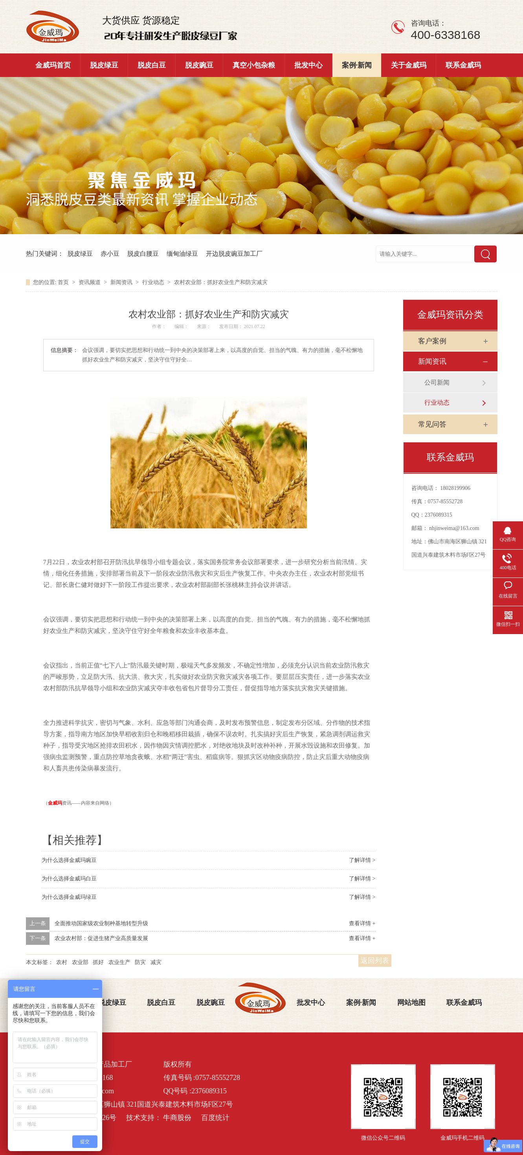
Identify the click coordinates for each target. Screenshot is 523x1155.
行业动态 (154, 282)
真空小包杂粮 (254, 65)
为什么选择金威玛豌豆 (69, 860)
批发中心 (308, 65)
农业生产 (119, 962)
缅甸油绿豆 (182, 253)
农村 (61, 962)
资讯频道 (90, 282)
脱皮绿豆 (104, 65)
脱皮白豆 (152, 65)
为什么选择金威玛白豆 (69, 879)
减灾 (155, 962)
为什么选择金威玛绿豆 (69, 897)
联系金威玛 (463, 65)
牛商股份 (177, 1118)
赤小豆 (110, 253)
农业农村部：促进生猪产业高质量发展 (101, 938)
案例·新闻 (357, 65)
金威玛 (55, 803)
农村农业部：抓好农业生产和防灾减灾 (221, 282)
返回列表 (375, 960)
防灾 (140, 962)
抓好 (98, 962)
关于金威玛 (408, 65)
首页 (64, 282)
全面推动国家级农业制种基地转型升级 (101, 923)
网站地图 (411, 1002)
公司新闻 (437, 382)
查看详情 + (362, 923)
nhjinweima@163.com (454, 528)
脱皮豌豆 (199, 65)
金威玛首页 (53, 65)
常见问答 (432, 424)
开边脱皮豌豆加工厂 (234, 253)
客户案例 (432, 341)
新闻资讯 (122, 282)
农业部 (80, 962)
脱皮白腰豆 (143, 253)
